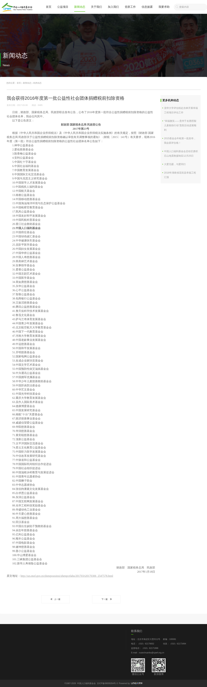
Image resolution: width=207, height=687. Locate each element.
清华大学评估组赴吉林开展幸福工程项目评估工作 (181, 110)
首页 (48, 6)
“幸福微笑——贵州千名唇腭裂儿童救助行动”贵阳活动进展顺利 (180, 125)
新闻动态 (79, 6)
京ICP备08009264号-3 (107, 683)
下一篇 (106, 599)
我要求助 (164, 6)
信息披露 (147, 6)
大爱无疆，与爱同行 (175, 164)
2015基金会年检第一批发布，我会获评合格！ (180, 140)
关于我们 (96, 6)
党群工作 (130, 6)
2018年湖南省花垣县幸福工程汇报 (180, 175)
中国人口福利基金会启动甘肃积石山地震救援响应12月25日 (181, 153)
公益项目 (62, 6)
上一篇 (55, 599)
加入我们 (113, 6)
